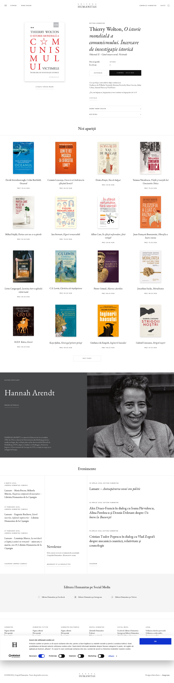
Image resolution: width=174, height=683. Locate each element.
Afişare (111, 679)
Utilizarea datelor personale (156, 630)
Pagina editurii (9, 630)
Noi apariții (8, 633)
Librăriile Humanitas (148, 5)
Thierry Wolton (105, 28)
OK (155, 664)
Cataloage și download (97, 643)
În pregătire (8, 635)
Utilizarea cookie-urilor (154, 633)
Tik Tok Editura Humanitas (127, 635)
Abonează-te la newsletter (59, 564)
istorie (113, 62)
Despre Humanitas (96, 640)
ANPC (148, 640)
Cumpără (125, 73)
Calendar (93, 563)
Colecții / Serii (9, 640)
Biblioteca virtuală (95, 635)
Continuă (93, 98)
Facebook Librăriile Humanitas (128, 645)
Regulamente (150, 638)
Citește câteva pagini (45, 87)
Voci (62, 645)
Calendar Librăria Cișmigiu (15, 563)
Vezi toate (87, 358)
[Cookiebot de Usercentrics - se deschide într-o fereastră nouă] (14, 678)
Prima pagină (26, 5)
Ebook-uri (92, 638)
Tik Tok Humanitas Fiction (127, 643)
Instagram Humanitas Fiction (127, 640)
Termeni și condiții (152, 635)
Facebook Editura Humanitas (127, 630)
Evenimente (8, 638)
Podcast (92, 633)
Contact (92, 645)
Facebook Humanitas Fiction (127, 638)
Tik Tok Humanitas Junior (126, 652)
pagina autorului (11, 405)
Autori (6, 643)
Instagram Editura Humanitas (128, 633)
